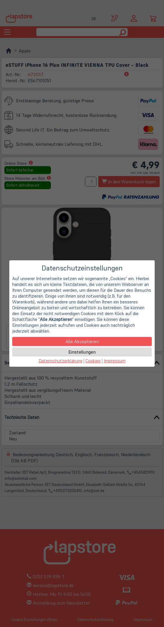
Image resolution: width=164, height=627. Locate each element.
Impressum (115, 360)
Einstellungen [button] (82, 352)
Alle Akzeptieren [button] (82, 341)
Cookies (93, 360)
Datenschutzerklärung (60, 360)
